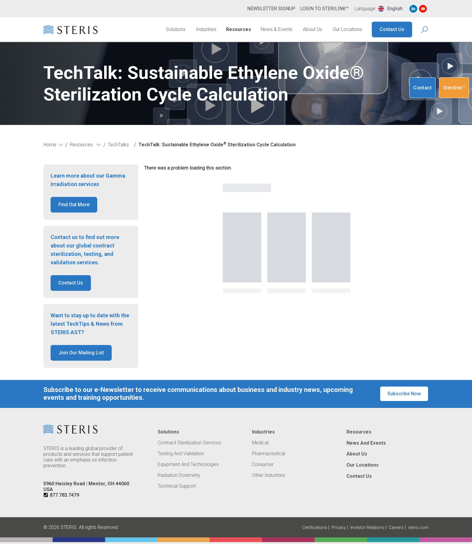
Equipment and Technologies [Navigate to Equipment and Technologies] (188, 464)
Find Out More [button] (73, 204)
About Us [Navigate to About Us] (312, 29)
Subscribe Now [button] (404, 393)
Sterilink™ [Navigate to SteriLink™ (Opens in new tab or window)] (454, 88)
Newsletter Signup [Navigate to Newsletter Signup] (271, 8)
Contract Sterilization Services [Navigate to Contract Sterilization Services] (189, 442)
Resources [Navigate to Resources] (238, 29)
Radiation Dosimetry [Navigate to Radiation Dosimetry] (179, 475)
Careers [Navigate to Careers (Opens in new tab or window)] (396, 527)
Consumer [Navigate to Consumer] (263, 464)
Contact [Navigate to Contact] (422, 88)
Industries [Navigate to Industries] (206, 29)
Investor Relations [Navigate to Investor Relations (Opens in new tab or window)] (367, 527)
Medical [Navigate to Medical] (260, 442)
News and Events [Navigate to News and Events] (366, 443)
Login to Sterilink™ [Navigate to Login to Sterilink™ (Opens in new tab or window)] (324, 8)
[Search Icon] (425, 29)
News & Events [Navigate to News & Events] (276, 29)
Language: (365, 9)
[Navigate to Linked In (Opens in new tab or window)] (413, 9)
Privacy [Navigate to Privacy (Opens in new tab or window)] (339, 527)
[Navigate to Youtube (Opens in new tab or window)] (423, 9)
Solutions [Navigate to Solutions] (175, 29)
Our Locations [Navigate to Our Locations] (347, 29)
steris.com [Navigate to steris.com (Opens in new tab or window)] (418, 527)
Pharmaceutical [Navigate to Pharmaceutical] (268, 453)
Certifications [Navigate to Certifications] (314, 527)
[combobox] (390, 8)
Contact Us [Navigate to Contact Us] (392, 29)
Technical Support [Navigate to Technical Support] (177, 486)
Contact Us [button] (70, 283)
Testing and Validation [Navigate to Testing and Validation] (181, 453)
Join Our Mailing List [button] (81, 353)
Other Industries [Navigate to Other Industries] (268, 475)
